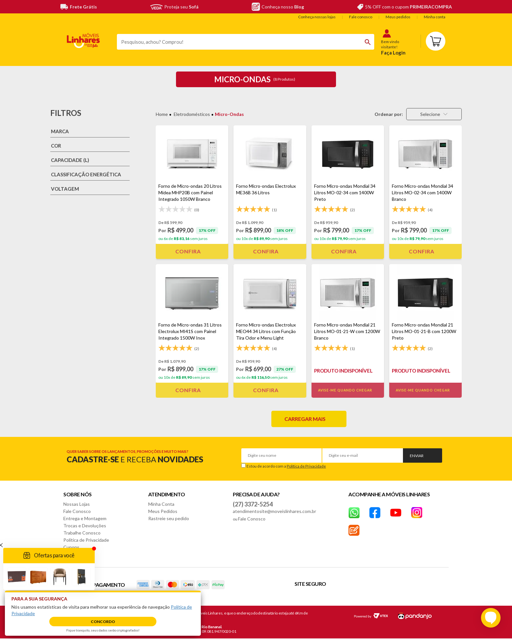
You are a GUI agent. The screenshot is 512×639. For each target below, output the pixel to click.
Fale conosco (360, 16)
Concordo (103, 621)
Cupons (71, 547)
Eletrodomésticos (192, 114)
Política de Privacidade (306, 466)
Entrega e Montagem (84, 518)
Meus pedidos (398, 16)
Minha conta (434, 16)
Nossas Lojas (76, 504)
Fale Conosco (77, 511)
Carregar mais (305, 419)
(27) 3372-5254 (253, 504)
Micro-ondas (229, 114)
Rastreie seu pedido (168, 518)
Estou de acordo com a (286, 466)
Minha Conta (161, 504)
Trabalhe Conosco (82, 532)
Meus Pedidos (162, 511)
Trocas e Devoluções (84, 525)
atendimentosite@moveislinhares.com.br (274, 511)
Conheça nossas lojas (317, 16)
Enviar (417, 455)
